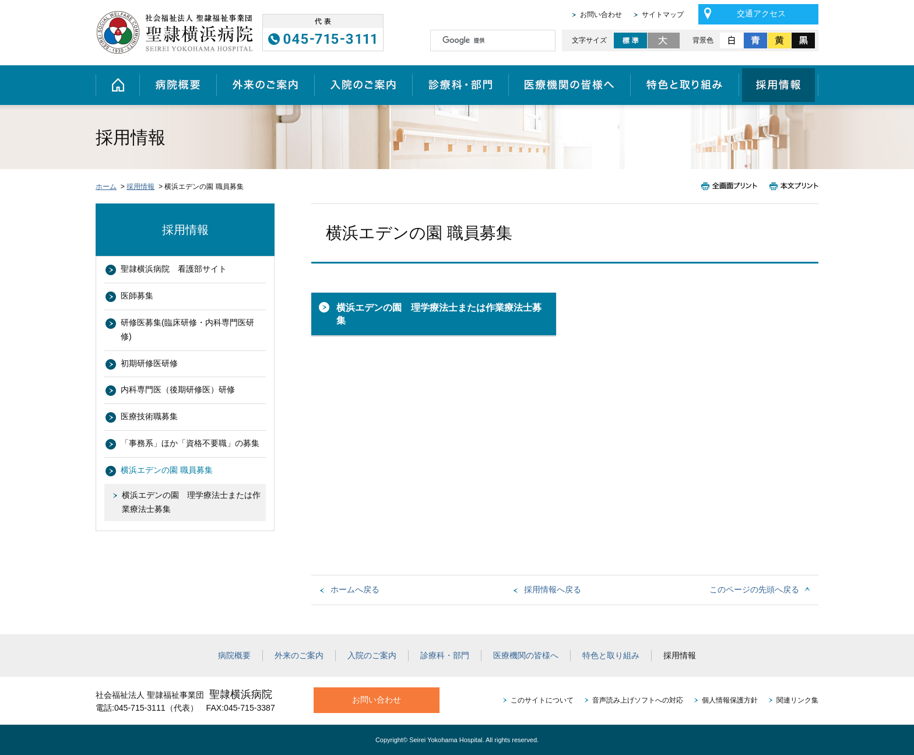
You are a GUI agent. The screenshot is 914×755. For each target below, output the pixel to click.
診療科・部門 (460, 85)
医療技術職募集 (149, 416)
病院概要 (177, 85)
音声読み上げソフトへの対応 (637, 700)
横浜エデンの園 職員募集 (167, 470)
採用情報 (778, 85)
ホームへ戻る (355, 589)
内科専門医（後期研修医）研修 (178, 389)
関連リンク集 (797, 700)
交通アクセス (761, 13)
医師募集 (137, 295)
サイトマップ (663, 14)
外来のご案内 (265, 85)
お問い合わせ (601, 14)
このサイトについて (542, 700)
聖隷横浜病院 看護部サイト (174, 268)
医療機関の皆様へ (569, 85)
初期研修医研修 (149, 363)
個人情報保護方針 (730, 700)
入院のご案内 (363, 85)
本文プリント (791, 186)
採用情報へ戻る (552, 589)
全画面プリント (732, 186)
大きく (664, 40)
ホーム (117, 85)
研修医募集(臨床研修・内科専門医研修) (187, 329)
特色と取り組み (684, 85)
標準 (630, 40)
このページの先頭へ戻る (754, 589)
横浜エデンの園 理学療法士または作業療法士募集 (439, 313)
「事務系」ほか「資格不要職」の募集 (190, 443)
